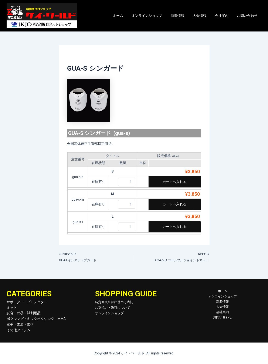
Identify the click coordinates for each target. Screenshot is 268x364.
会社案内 (224, 16)
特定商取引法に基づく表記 (115, 302)
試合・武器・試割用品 (24, 313)
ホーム (127, 16)
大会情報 (204, 16)
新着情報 (183, 16)
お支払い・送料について (113, 307)
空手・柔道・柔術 (20, 324)
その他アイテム (18, 330)
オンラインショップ (154, 16)
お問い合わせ (248, 16)
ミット (12, 307)
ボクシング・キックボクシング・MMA (36, 319)
